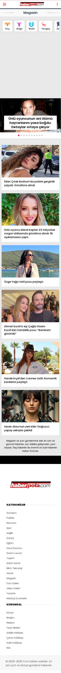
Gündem (12, 513)
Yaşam (10, 558)
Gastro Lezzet (14, 553)
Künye (10, 612)
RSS (8, 647)
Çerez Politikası (15, 637)
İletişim (10, 617)
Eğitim (10, 543)
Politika (10, 518)
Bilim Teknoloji (14, 568)
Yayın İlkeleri (13, 627)
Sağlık (10, 533)
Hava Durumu (14, 548)
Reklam (11, 622)
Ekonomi (11, 523)
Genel (10, 573)
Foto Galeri (13, 583)
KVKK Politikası (14, 642)
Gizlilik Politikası (15, 632)
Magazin (11, 578)
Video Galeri (13, 588)
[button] (18, 135)
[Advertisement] (30, 66)
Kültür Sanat (13, 563)
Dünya (10, 538)
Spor (9, 528)
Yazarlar (11, 593)
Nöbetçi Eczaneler (17, 598)
